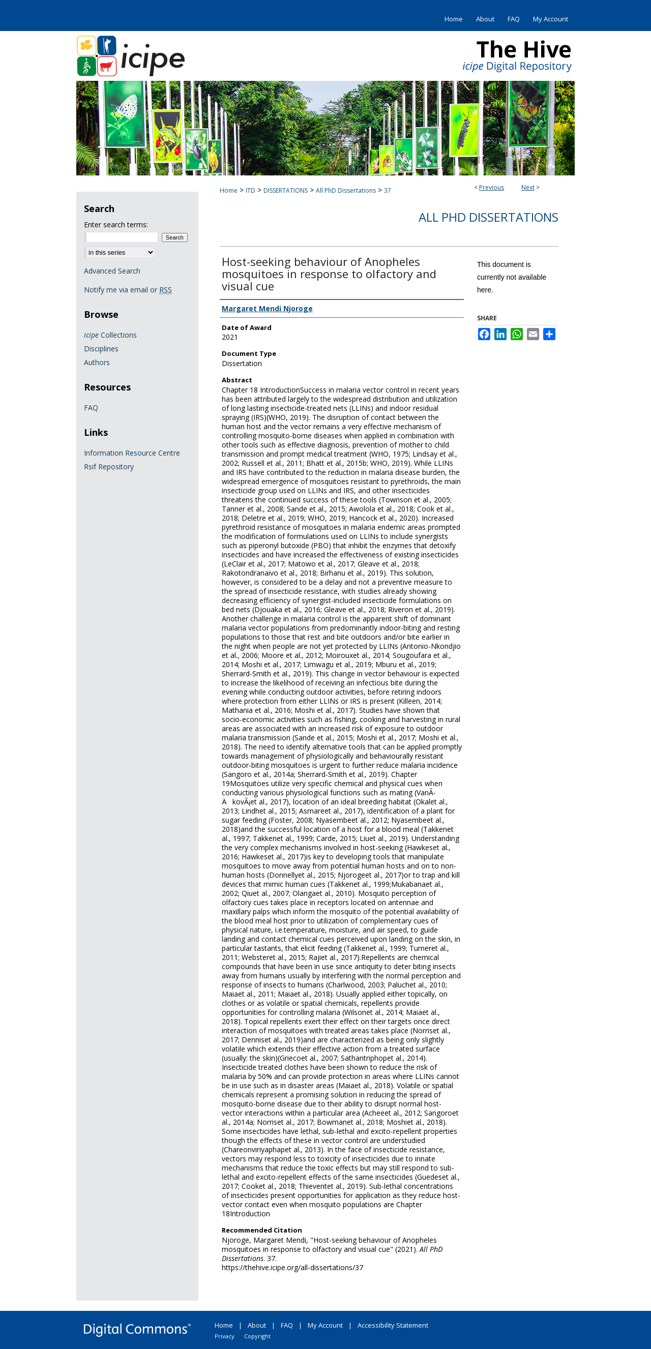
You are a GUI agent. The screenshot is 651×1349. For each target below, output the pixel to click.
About (257, 1325)
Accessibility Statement (393, 1325)
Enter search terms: (116, 224)
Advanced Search (112, 271)
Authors (97, 362)
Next (528, 187)
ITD (250, 190)
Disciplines (101, 348)
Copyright (257, 1336)
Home (229, 190)
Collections (110, 335)
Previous (491, 187)
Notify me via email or (128, 289)
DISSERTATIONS (285, 190)
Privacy (224, 1336)
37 (387, 190)
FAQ (91, 407)
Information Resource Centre (132, 453)
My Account (325, 1325)
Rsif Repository (109, 466)
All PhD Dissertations (346, 190)
